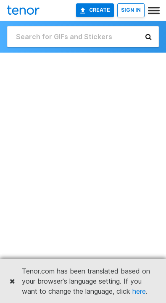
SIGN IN (131, 10)
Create (95, 10)
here (139, 291)
